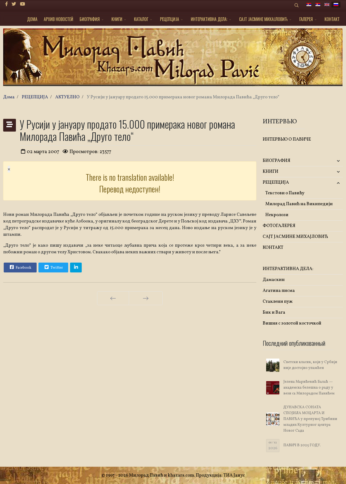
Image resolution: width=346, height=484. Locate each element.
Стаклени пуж (278, 301)
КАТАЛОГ (141, 19)
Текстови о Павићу (284, 193)
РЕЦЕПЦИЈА (169, 19)
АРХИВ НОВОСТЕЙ (58, 19)
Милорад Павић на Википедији (299, 204)
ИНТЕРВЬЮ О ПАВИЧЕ (287, 139)
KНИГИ (116, 19)
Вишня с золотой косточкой (292, 323)
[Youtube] (22, 4)
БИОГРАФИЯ (90, 19)
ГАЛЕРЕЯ (306, 19)
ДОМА (32, 19)
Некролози (276, 215)
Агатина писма (279, 291)
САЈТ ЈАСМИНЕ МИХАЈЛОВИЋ (263, 19)
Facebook (19, 267)
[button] (329, 160)
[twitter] (14, 4)
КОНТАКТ (332, 19)
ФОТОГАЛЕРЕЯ (279, 226)
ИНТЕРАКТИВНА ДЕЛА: (209, 19)
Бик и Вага (274, 312)
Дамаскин (274, 280)
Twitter (53, 267)
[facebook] (6, 4)
